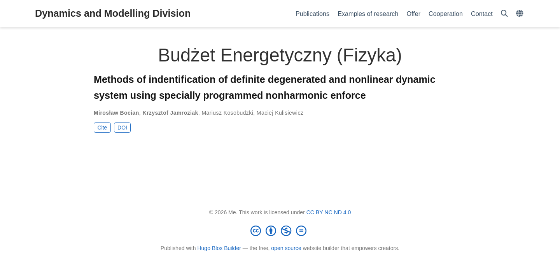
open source (286, 248)
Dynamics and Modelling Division (113, 13)
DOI (122, 127)
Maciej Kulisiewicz (280, 113)
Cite (102, 127)
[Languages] (520, 13)
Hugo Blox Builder (219, 248)
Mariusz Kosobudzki (227, 113)
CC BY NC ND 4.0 (328, 212)
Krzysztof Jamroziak (170, 113)
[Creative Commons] (280, 231)
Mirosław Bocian (116, 113)
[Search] (504, 13)
